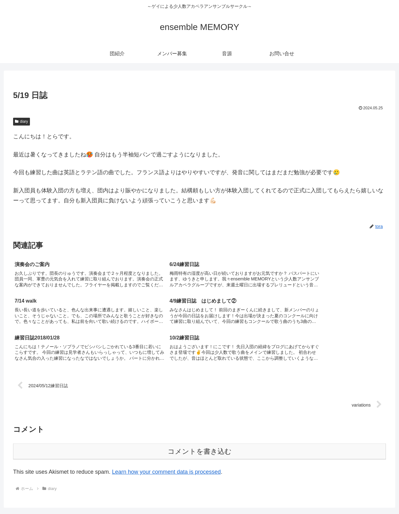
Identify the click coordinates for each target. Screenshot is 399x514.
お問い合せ (378, 494)
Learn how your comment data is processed (166, 436)
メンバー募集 (333, 494)
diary (21, 121)
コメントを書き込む (200, 415)
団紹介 (306, 494)
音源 (356, 494)
